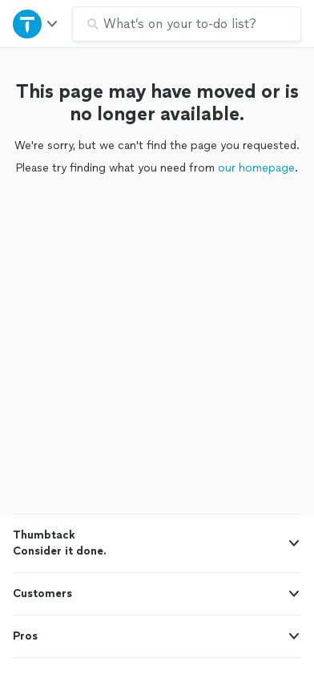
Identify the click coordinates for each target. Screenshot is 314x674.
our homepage (256, 168)
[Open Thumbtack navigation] (36, 23)
